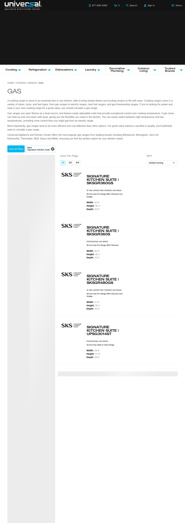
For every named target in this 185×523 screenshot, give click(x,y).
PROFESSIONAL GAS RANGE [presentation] (97, 241)
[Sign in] (149, 5)
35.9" (93, 202)
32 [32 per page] (70, 163)
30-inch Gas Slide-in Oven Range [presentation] (100, 345)
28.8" (93, 357)
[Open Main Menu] (177, 5)
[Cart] (116, 5)
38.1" (93, 205)
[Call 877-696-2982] (98, 5)
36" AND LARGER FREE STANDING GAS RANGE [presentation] (104, 190)
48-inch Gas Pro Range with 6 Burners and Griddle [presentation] (104, 295)
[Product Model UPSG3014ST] (72, 335)
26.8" (93, 209)
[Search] (132, 5)
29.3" (93, 257)
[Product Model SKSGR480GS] (72, 284)
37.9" (93, 353)
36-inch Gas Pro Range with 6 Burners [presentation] (103, 245)
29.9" (93, 350)
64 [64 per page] (77, 163)
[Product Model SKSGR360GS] (72, 184)
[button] (16, 148)
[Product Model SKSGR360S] (72, 236)
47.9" (93, 302)
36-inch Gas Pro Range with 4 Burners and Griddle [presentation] (104, 195)
